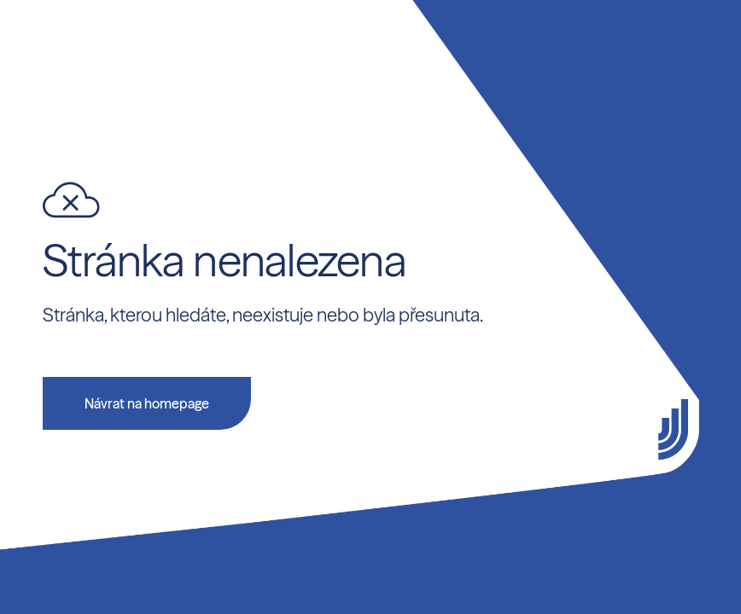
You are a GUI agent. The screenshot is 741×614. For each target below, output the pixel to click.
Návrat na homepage (147, 403)
